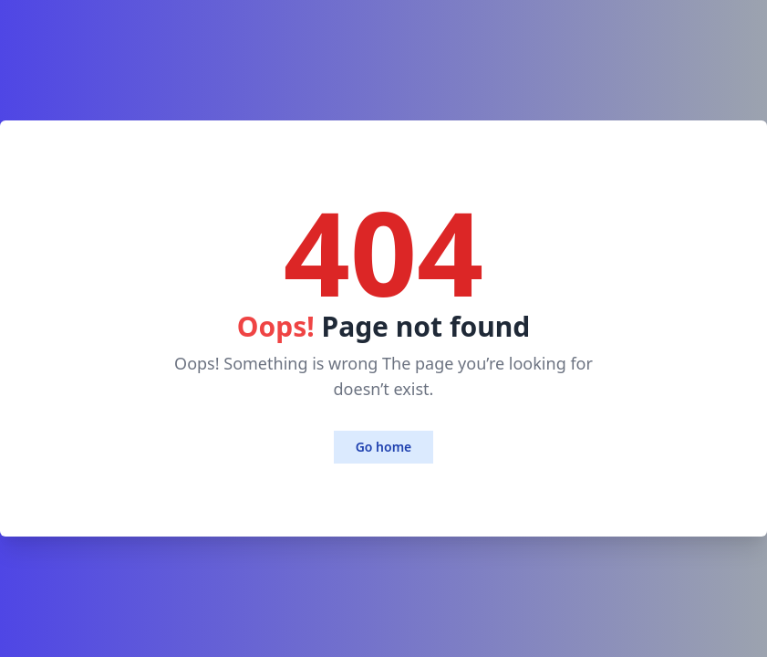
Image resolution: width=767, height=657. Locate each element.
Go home (384, 446)
